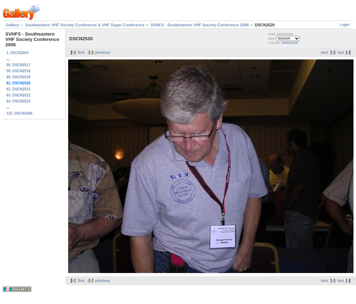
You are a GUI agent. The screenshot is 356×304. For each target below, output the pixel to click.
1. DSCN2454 (17, 53)
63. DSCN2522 (18, 95)
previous (102, 52)
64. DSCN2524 (18, 101)
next (324, 52)
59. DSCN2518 (18, 71)
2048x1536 (290, 42)
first (81, 52)
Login (345, 25)
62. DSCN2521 (18, 89)
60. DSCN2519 (18, 77)
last (341, 52)
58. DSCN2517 (18, 65)
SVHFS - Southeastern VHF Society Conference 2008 (200, 25)
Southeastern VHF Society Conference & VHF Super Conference (84, 25)
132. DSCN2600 (19, 113)
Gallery (12, 25)
